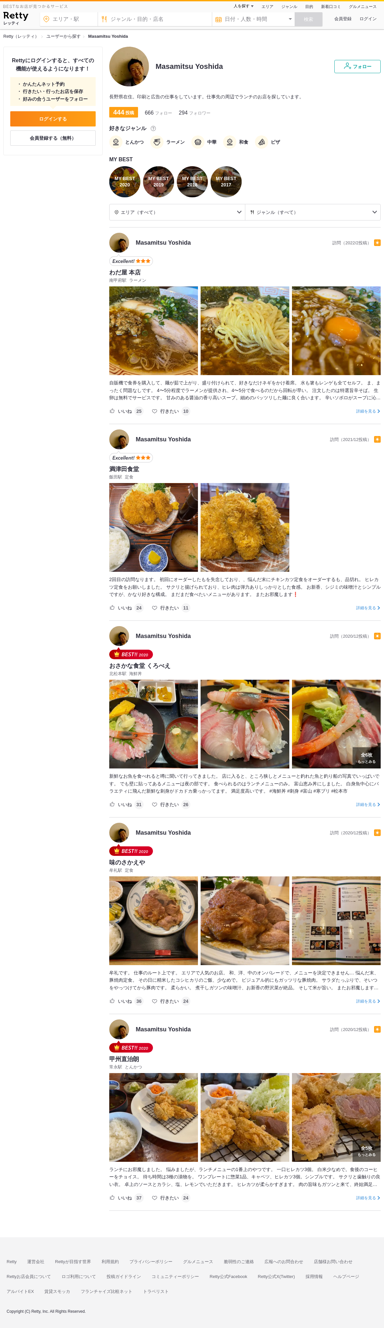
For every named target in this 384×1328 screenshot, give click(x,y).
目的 (309, 6)
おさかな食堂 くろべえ (139, 666)
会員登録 (343, 18)
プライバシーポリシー (150, 1261)
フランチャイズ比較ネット (106, 1291)
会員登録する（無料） (53, 138)
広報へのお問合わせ (283, 1261)
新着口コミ (331, 6)
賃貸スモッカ (57, 1291)
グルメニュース (363, 6)
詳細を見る (366, 411)
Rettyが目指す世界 (73, 1261)
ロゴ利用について (79, 1276)
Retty (12, 1261)
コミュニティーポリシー (175, 1276)
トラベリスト (156, 1291)
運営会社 (35, 1261)
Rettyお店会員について (29, 1276)
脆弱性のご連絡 (239, 1261)
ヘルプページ (346, 1276)
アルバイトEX (20, 1291)
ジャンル (289, 6)
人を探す (242, 6)
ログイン (368, 18)
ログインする (53, 119)
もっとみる (367, 757)
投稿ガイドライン (124, 1276)
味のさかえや (127, 862)
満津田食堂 (124, 469)
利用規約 (110, 1261)
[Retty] (15, 17)
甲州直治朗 (124, 1059)
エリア (267, 6)
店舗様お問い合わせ (333, 1261)
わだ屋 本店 (125, 272)
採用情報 (314, 1276)
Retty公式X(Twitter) (276, 1276)
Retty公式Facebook (228, 1276)
